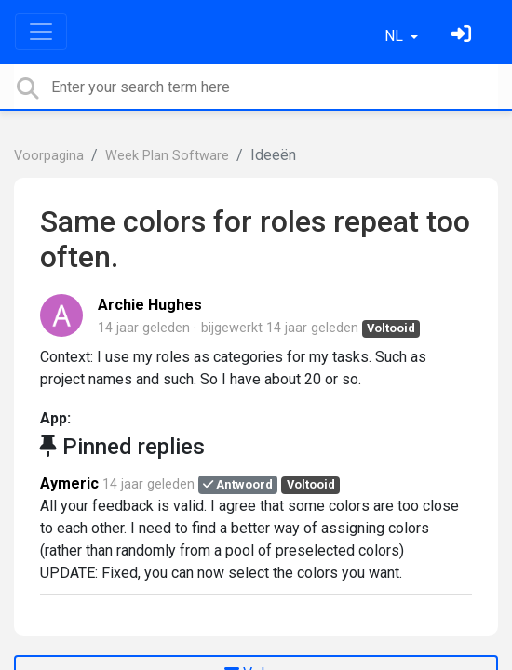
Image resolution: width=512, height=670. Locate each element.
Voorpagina (49, 156)
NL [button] (395, 36)
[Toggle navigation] (41, 31)
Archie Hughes (150, 305)
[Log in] (463, 36)
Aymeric (69, 483)
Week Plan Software (167, 156)
